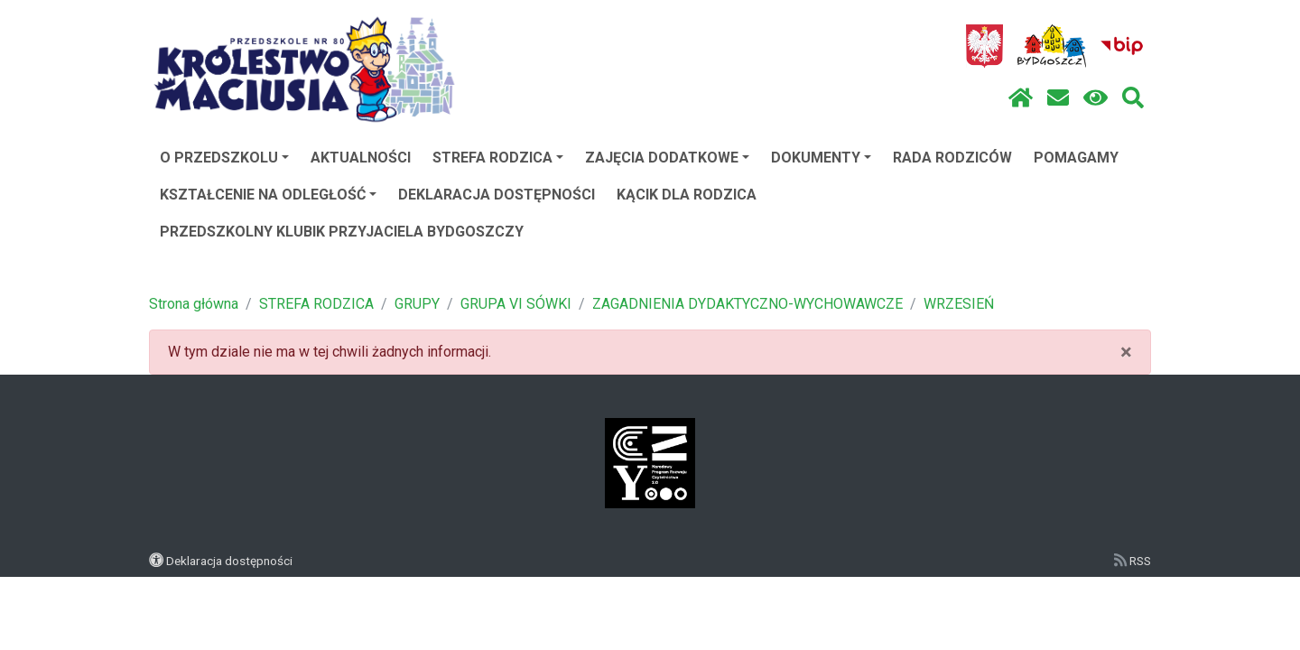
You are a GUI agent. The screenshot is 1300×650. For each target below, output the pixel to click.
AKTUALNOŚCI (361, 157)
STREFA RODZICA (497, 157)
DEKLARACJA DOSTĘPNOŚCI (496, 194)
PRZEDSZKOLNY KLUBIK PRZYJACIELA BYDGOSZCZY (342, 231)
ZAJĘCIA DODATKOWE (667, 157)
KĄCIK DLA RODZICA (687, 194)
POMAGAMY (1076, 157)
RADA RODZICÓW (952, 157)
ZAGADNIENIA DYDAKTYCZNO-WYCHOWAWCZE (747, 303)
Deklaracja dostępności (229, 560)
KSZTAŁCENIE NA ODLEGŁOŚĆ (268, 194)
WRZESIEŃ (959, 303)
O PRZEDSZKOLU (224, 157)
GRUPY (417, 303)
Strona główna (193, 303)
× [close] (1126, 352)
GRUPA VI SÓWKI (515, 303)
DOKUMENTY (821, 157)
